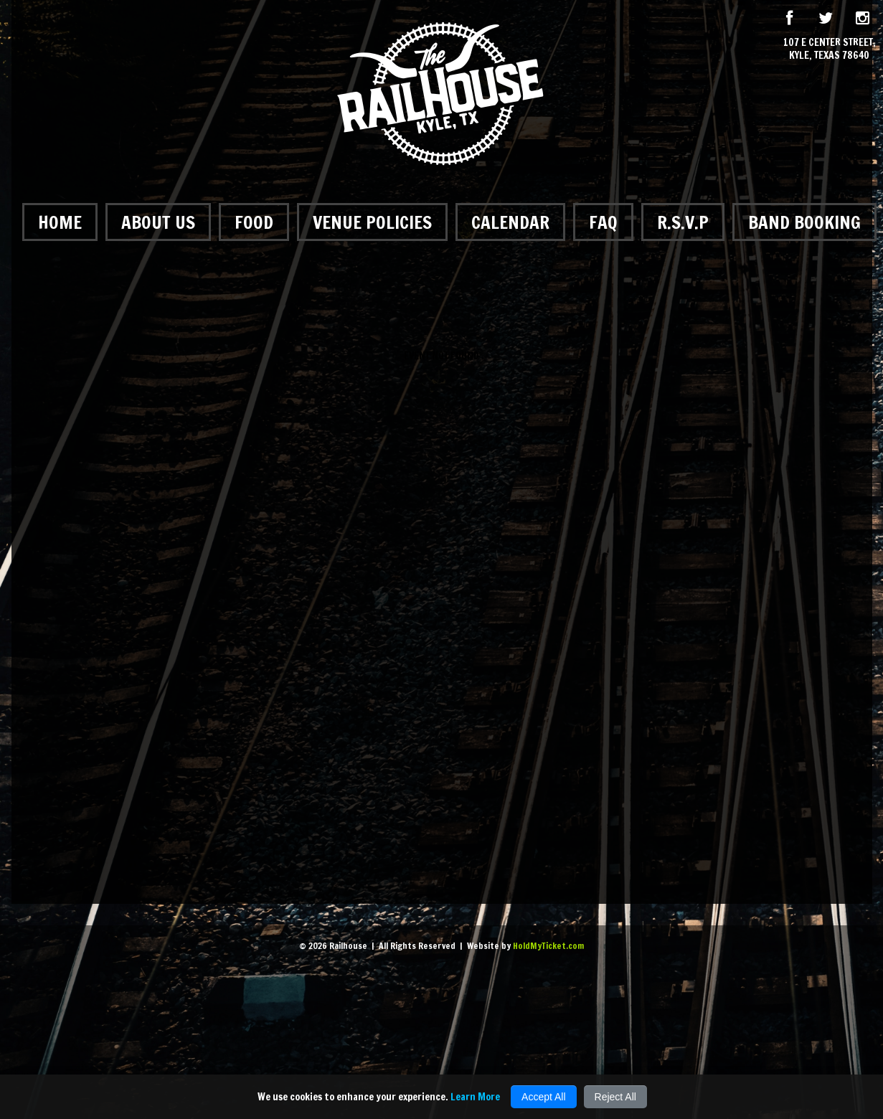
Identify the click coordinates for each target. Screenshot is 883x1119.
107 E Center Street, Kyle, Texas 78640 (829, 49)
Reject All (615, 1097)
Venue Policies (372, 222)
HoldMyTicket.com (548, 946)
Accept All (543, 1097)
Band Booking (804, 222)
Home (60, 222)
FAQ (603, 222)
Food (254, 222)
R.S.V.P (683, 222)
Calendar (510, 222)
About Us (158, 222)
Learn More (475, 1097)
